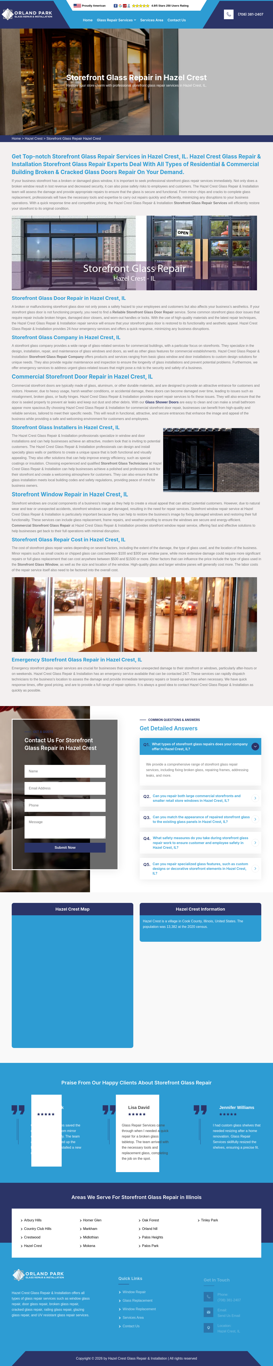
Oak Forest (150, 1220)
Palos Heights (152, 1237)
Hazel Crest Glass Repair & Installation (137, 1358)
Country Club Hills (37, 1229)
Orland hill (149, 1229)
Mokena (89, 1246)
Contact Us (177, 20)
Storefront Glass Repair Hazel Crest (73, 138)
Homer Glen (92, 1220)
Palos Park (150, 1246)
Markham (90, 1229)
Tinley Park (209, 1220)
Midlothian (91, 1237)
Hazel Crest (34, 138)
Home (88, 20)
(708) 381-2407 (250, 14)
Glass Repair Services (115, 20)
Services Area (151, 20)
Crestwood (32, 1237)
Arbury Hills (33, 1220)
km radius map (72, 978)
